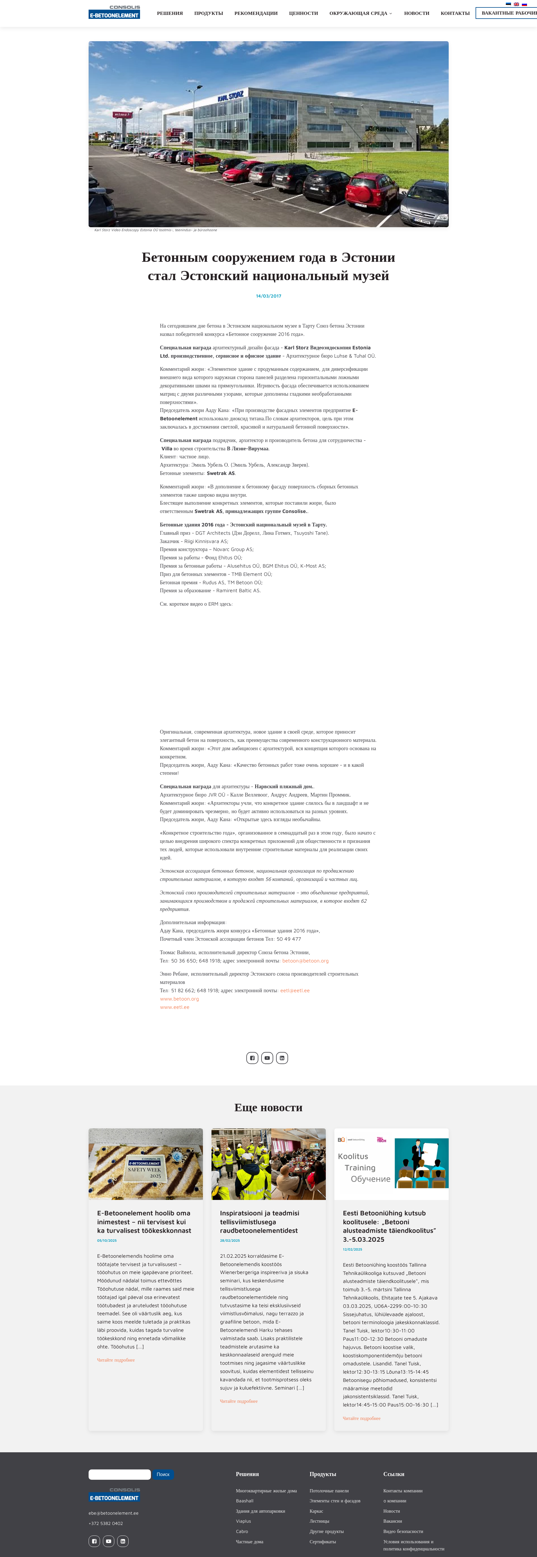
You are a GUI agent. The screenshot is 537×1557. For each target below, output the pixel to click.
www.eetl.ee (174, 1007)
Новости (416, 13)
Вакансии (393, 1521)
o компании (395, 1500)
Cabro (242, 1531)
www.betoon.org (179, 999)
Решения (170, 13)
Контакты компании (403, 1490)
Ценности (303, 13)
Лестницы (320, 1521)
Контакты (455, 13)
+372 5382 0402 (106, 1523)
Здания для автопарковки (260, 1511)
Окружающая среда (361, 13)
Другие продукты (327, 1531)
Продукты (208, 13)
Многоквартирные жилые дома (266, 1490)
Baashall (244, 1500)
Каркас (316, 1511)
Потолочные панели (329, 1490)
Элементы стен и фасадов (335, 1500)
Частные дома (249, 1541)
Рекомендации (256, 13)
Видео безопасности (403, 1531)
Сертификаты (323, 1541)
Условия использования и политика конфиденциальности (414, 1545)
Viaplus (243, 1521)
